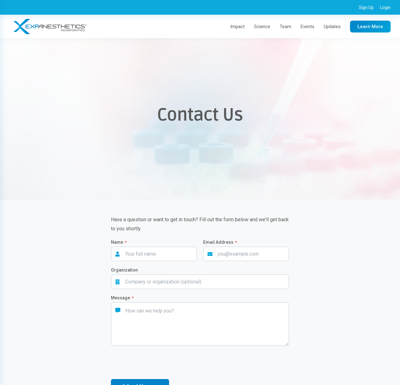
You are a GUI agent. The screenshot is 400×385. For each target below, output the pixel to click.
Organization (124, 270)
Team (285, 26)
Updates (332, 26)
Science (262, 26)
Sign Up (366, 7)
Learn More (370, 26)
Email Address (220, 242)
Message (122, 297)
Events (307, 26)
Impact (237, 26)
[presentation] (154, 363)
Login (385, 7)
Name (119, 242)
